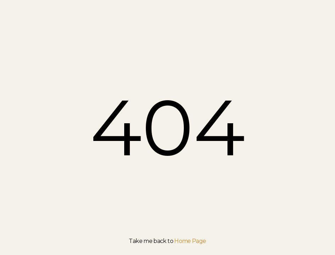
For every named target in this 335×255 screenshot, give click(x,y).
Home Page (190, 241)
